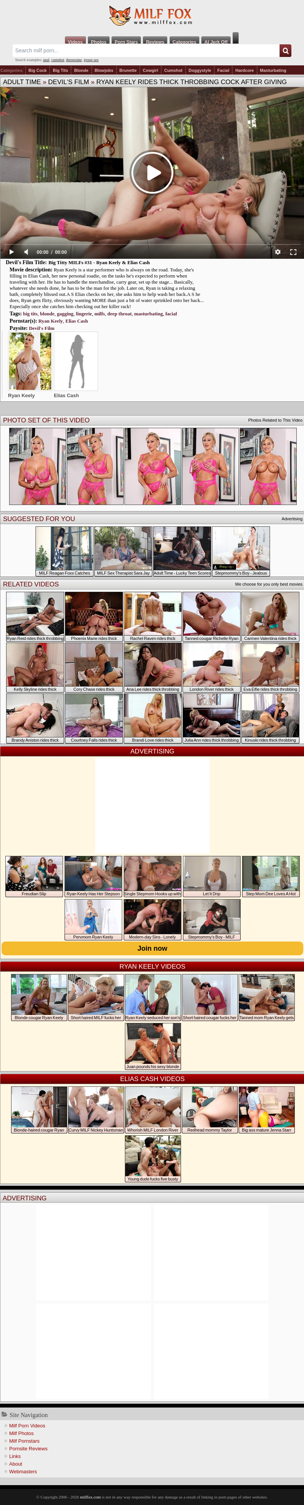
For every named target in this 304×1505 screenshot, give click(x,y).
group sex (91, 60)
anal (46, 60)
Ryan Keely (51, 321)
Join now (152, 948)
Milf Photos (21, 1433)
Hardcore (244, 70)
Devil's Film (68, 82)
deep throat (119, 314)
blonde (47, 314)
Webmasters (23, 1471)
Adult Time (22, 82)
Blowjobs (104, 70)
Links (15, 1456)
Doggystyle (200, 70)
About (15, 1464)
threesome (74, 60)
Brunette (128, 70)
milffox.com (90, 1497)
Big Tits (60, 70)
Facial (223, 70)
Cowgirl (150, 70)
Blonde (81, 70)
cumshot (57, 60)
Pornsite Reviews (28, 1448)
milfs (99, 314)
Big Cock (38, 70)
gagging (65, 314)
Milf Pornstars (24, 1441)
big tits (30, 314)
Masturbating (273, 70)
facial (171, 314)
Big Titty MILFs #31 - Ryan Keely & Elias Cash (99, 262)
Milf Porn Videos (27, 1426)
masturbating (148, 314)
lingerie (84, 314)
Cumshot (173, 70)
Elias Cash (76, 321)
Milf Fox (152, 16)
